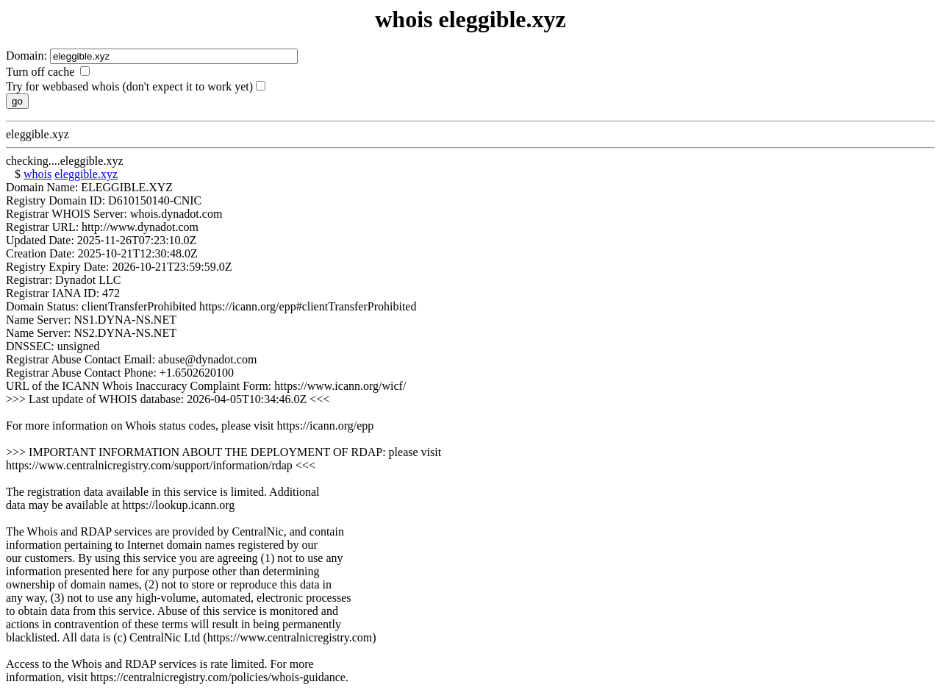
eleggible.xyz (86, 174)
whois (37, 174)
